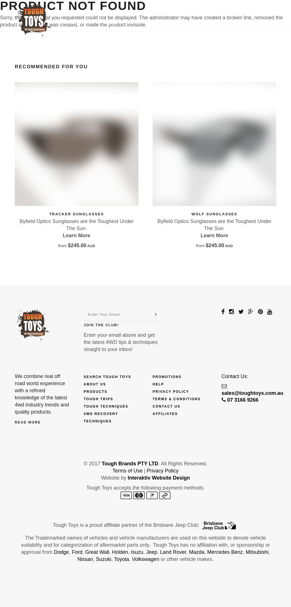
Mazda (196, 552)
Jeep (151, 552)
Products (77, 23)
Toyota (121, 559)
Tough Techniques (106, 406)
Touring (195, 23)
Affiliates (165, 414)
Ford (77, 552)
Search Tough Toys (107, 377)
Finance (109, 23)
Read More (28, 422)
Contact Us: (235, 376)
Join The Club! (101, 325)
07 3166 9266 (240, 400)
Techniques (163, 23)
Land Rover (173, 552)
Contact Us (227, 23)
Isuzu (137, 552)
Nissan (85, 559)
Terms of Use (128, 471)
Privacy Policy (171, 392)
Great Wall (97, 552)
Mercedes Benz (225, 552)
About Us (95, 384)
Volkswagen (145, 559)
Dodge (61, 552)
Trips (134, 23)
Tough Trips (98, 399)
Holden (120, 552)
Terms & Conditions (177, 399)
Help (158, 384)
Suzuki (103, 559)
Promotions (167, 377)
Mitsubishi (257, 552)
